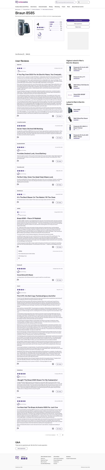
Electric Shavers (36, 9)
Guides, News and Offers (22, 6)
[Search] (66, 2)
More (68, 6)
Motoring (57, 6)
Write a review (78, 20)
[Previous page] (57, 435)
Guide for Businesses (71, 458)
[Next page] (63, 435)
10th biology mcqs (22, 256)
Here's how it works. (56, 16)
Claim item (78, 27)
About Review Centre (77, 6)
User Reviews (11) (19, 54)
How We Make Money (45, 463)
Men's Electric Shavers (48, 9)
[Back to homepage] (21, 2)
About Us (43, 458)
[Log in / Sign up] (83, 2)
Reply (59, 116)
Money (51, 6)
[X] (24, 459)
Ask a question (78, 23)
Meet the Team (44, 460)
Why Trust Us (44, 461)
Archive (55, 463)
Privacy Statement (58, 460)
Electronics (34, 6)
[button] (18, 116)
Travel (63, 6)
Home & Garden (43, 6)
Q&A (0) (28, 54)
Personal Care (26, 9)
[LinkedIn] (26, 459)
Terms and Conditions (58, 458)
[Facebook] (22, 459)
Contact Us (56, 461)
